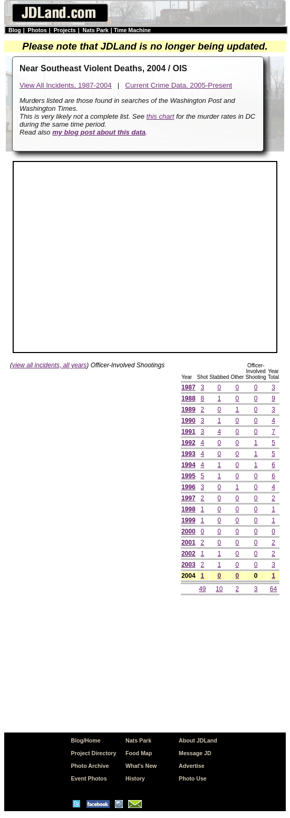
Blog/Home (85, 740)
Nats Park (96, 30)
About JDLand (198, 740)
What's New (141, 766)
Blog (14, 30)
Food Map (138, 753)
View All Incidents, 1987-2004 (66, 85)
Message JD (195, 753)
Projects (65, 30)
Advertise (192, 766)
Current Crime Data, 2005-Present (178, 85)
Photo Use (193, 778)
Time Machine (132, 30)
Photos (37, 30)
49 (202, 589)
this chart (161, 116)
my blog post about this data (99, 132)
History (135, 778)
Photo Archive (90, 766)
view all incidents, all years (49, 365)
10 (219, 589)
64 (273, 589)
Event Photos (89, 778)
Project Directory (93, 753)
